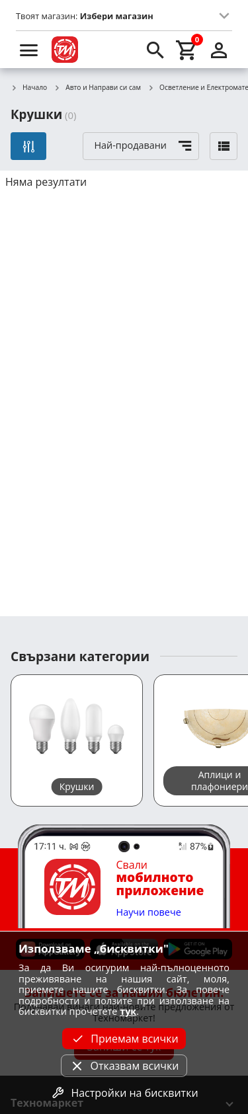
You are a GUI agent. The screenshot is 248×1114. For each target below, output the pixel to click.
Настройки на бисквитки (124, 1093)
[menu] (29, 49)
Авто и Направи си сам (97, 88)
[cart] (187, 49)
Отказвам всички (124, 1066)
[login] (219, 49)
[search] (155, 49)
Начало (29, 88)
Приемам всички (123, 1039)
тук (128, 1011)
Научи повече (148, 912)
